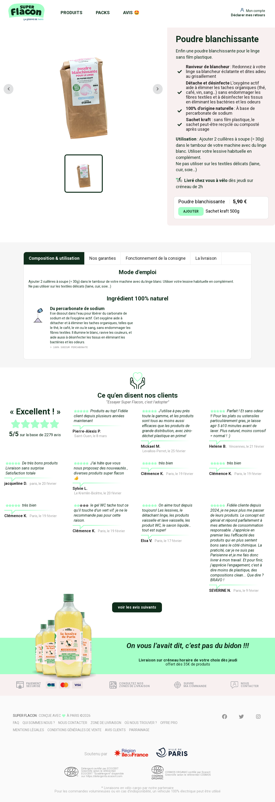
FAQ (16, 723)
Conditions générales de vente (74, 730)
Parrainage (139, 730)
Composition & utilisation (54, 258)
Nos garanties (102, 258)
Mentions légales (28, 730)
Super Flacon (25, 715)
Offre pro (169, 723)
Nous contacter (72, 723)
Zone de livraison (106, 723)
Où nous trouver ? (141, 723)
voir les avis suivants (137, 607)
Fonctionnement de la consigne (156, 258)
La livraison (206, 258)
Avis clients (115, 730)
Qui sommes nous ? (39, 723)
